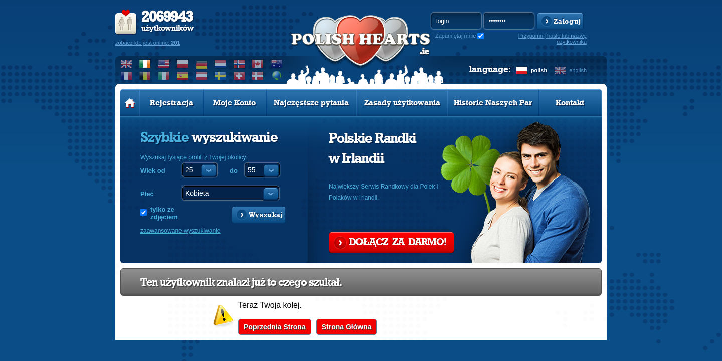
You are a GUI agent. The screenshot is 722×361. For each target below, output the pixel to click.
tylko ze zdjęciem (164, 213)
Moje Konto (234, 103)
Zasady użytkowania (402, 103)
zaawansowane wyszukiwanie (180, 230)
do (234, 170)
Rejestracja (171, 103)
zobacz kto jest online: (147, 43)
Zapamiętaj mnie (455, 36)
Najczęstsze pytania (311, 103)
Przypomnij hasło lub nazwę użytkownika (552, 39)
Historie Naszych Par (493, 103)
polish (539, 70)
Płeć (147, 194)
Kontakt (570, 103)
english (578, 70)
